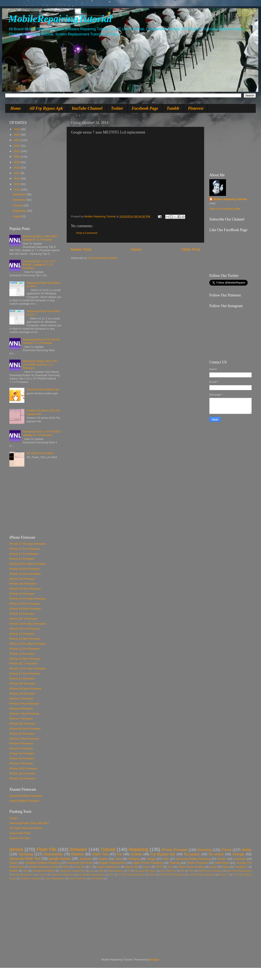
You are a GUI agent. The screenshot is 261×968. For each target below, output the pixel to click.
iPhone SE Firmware (22, 723)
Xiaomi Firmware (197, 862)
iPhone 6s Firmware (21, 733)
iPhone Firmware (174, 850)
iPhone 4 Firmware (21, 763)
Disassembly (53, 854)
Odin (166, 858)
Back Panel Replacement (239, 871)
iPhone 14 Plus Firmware (25, 608)
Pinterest (195, 108)
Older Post (190, 249)
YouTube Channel (86, 108)
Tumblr (173, 108)
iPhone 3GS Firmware (23, 768)
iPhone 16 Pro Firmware (24, 568)
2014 (17, 189)
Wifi (182, 871)
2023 (17, 140)
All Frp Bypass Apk (46, 108)
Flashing (174, 862)
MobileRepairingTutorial (60, 18)
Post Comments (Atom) (102, 258)
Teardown (85, 858)
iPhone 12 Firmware (22, 653)
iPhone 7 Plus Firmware (24, 713)
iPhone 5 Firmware (21, 748)
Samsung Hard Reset (145, 871)
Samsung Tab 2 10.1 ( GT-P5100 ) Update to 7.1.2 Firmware (39, 265)
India (118, 858)
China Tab (79, 866)
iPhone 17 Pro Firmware (24, 548)
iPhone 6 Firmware (21, 743)
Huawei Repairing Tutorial (43, 866)
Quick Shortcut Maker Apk (42, 389)
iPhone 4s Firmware (21, 758)
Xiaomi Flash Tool (77, 878)
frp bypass (192, 854)
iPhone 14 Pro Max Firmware (27, 598)
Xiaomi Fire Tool (19, 838)
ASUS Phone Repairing (210, 871)
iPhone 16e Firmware (22, 583)
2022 (17, 145)
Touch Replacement (55, 878)
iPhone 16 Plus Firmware (25, 573)
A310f (191, 871)
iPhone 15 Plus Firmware (25, 588)
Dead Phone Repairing (62, 874)
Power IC (224, 874)
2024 (17, 134)
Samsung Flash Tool (24, 858)
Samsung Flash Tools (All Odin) (29, 823)
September (20, 210)
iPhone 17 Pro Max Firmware (27, 543)
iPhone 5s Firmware (21, 753)
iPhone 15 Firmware (22, 593)
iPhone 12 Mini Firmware (24, 658)
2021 (17, 151)
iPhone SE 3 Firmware (23, 618)
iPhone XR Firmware (22, 683)
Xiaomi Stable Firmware (24, 800)
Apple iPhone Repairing (147, 862)
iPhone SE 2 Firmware (23, 663)
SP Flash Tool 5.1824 (39, 453)
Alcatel (213, 866)
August (17, 216)
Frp (119, 854)
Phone (226, 850)
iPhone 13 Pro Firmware (24, 628)
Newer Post (81, 249)
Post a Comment (86, 232)
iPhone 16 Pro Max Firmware (27, 563)
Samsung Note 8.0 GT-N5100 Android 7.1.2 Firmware (41, 341)
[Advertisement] (35, 503)
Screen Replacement (108, 866)
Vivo (25, 870)
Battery (226, 866)
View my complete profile (225, 208)
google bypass (60, 858)
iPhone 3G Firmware (22, 773)
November (19, 199)
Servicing (205, 850)
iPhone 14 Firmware (22, 613)
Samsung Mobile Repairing (193, 858)
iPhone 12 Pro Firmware (24, 648)
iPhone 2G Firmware (22, 778)
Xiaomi (13, 862)
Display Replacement (112, 862)
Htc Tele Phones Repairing (131, 874)
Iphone (16, 849)
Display (103, 858)
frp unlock (216, 854)
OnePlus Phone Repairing (202, 874)
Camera (42, 874)
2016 (17, 178)
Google (151, 858)
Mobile (247, 850)
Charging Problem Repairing (42, 862)
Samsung (26, 854)
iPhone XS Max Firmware (25, 688)
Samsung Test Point (79, 862)
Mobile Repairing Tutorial (230, 199)
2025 (17, 129)
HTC (111, 874)
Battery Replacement (23, 874)
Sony (170, 866)
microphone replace (43, 870)
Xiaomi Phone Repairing (191, 866)
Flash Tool (100, 854)
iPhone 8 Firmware (21, 708)
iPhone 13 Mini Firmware (24, 638)
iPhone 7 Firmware (21, 718)
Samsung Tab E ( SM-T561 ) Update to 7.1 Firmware (40, 238)
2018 (17, 167)
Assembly (239, 858)
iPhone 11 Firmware (22, 678)
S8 (129, 871)
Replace (77, 854)
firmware (78, 849)
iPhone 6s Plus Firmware (25, 728)
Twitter (117, 108)
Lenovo (146, 866)
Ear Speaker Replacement (91, 874)
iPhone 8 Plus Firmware (24, 703)
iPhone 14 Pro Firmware (24, 603)
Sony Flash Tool (168, 871)
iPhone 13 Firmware (22, 633)
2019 (17, 162)
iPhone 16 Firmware (22, 578)
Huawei (136, 854)
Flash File (46, 849)
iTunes (13, 818)
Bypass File (131, 866)
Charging (134, 858)
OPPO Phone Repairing (172, 874)
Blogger (154, 959)
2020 (17, 156)
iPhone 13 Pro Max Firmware (27, 623)
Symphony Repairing (30, 878)
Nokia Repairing (115, 871)
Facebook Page (145, 108)
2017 (17, 173)
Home (15, 108)
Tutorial (108, 849)
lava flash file (96, 878)
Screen (221, 858)
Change (238, 854)
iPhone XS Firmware (22, 693)
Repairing (138, 849)
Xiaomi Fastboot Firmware (25, 795)
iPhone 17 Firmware (22, 558)
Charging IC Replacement (72, 871)
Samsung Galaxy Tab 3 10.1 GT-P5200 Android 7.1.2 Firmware (40, 364)
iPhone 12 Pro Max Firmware (27, 643)
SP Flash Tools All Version (25, 828)
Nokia (65, 866)
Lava (91, 871)
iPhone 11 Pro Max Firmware (27, 668)
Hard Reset (222, 862)
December (19, 194)
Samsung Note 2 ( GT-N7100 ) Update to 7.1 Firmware (42, 433)
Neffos (152, 874)
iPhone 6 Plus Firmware (24, 738)
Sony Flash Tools (20, 833)
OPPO (159, 866)
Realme (13, 870)
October (18, 205)
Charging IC (241, 866)
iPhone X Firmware (21, 698)
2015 (17, 184)
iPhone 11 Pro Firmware (24, 673)
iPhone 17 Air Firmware (24, 553)
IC (91, 866)
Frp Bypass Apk (163, 854)
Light (100, 871)
